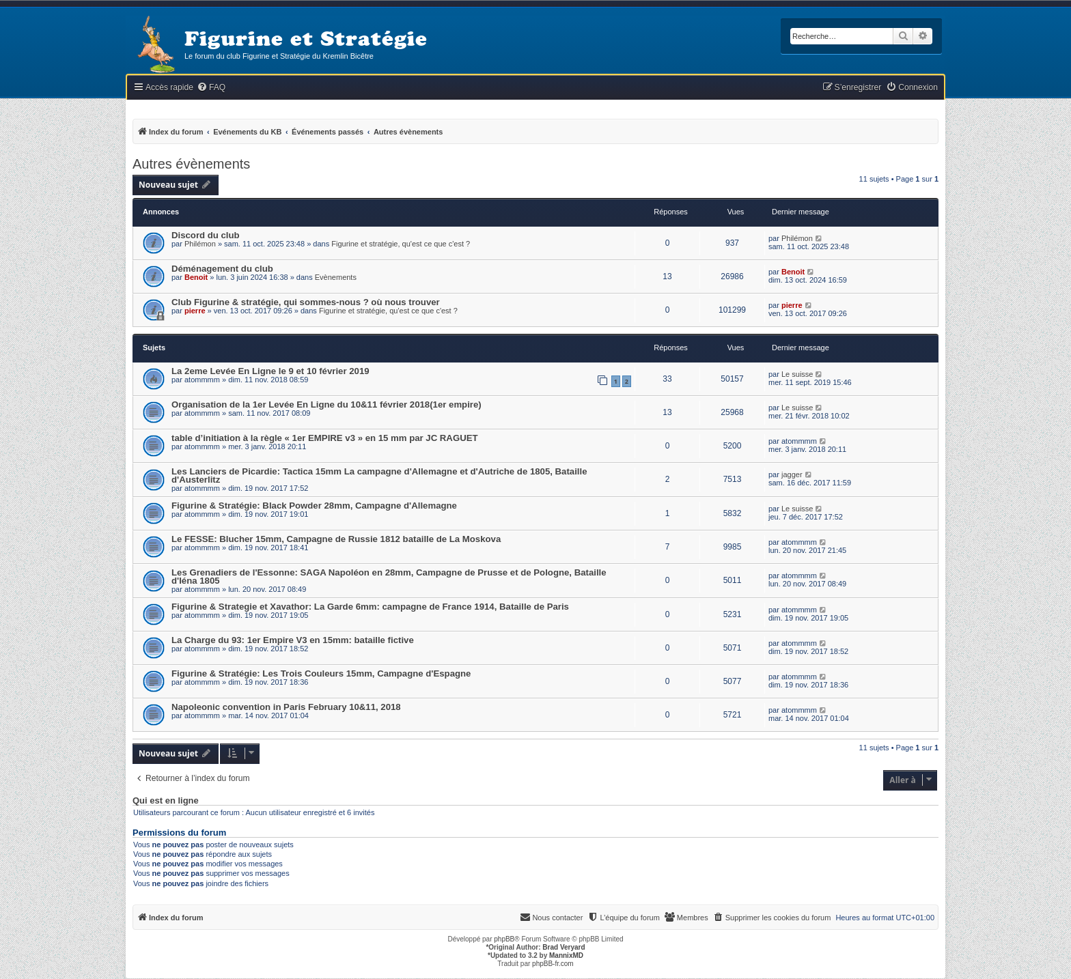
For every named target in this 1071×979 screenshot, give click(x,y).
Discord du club (205, 235)
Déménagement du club (222, 269)
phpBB (504, 939)
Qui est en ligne (166, 801)
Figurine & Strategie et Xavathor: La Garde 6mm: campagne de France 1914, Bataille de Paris (370, 606)
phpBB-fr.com (553, 963)
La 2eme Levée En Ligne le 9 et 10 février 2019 (270, 371)
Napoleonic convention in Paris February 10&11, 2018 (286, 707)
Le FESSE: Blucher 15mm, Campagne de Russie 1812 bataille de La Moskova (336, 539)
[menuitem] (211, 88)
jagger (792, 474)
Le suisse (797, 374)
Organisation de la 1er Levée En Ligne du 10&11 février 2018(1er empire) (326, 404)
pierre (195, 311)
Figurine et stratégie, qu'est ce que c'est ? (400, 244)
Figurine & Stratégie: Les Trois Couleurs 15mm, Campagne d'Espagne (321, 673)
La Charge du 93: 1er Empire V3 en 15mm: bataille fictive (292, 640)
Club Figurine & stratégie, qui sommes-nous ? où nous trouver (305, 302)
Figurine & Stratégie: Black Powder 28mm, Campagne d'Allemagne (314, 505)
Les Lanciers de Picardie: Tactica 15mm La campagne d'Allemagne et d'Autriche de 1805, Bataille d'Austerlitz (379, 475)
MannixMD (566, 955)
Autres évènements (191, 164)
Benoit (196, 277)
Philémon (200, 244)
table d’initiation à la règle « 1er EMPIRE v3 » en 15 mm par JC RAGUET (324, 438)
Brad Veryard (563, 947)
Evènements (336, 277)
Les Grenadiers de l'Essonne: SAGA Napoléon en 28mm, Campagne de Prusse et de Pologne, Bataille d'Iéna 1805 (389, 576)
